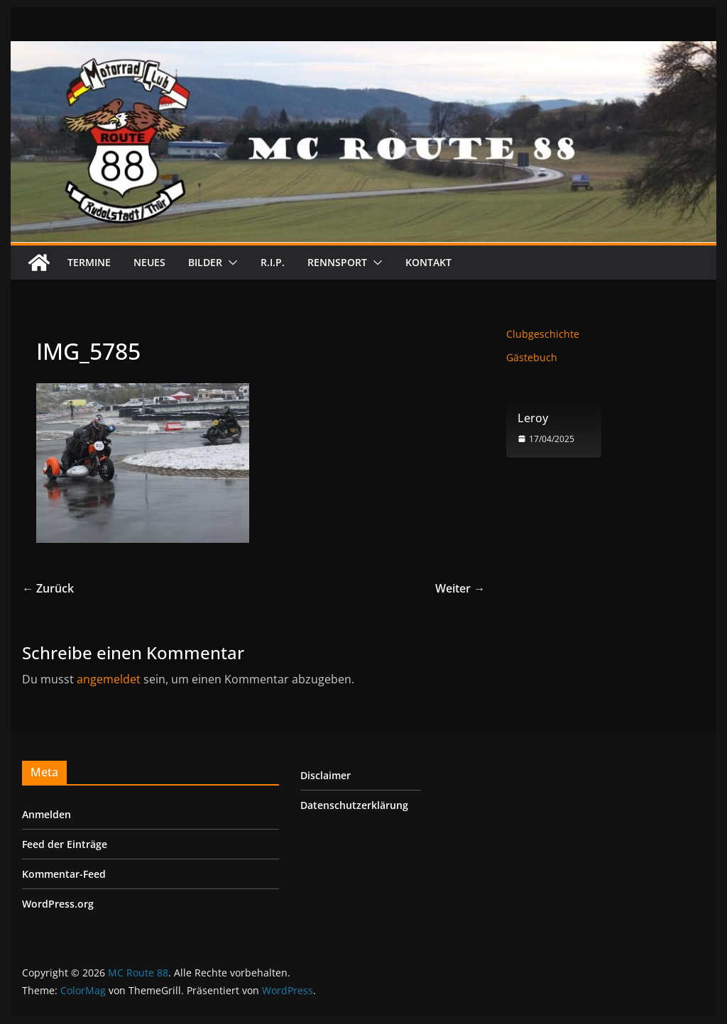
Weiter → (460, 588)
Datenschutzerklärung (354, 805)
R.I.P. (273, 262)
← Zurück (48, 588)
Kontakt (428, 262)
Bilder (205, 262)
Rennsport (337, 262)
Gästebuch (531, 357)
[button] (230, 262)
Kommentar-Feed (64, 874)
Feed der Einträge (64, 844)
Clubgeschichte (542, 334)
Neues (149, 262)
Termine (89, 262)
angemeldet (109, 679)
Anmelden (46, 814)
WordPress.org (58, 903)
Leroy (533, 418)
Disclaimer (325, 775)
